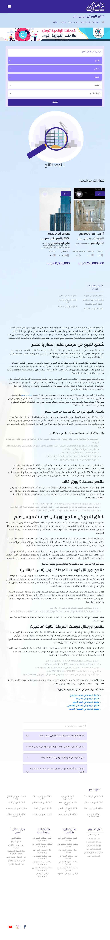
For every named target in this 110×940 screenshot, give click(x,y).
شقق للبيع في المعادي (42, 803)
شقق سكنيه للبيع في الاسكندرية (42, 839)
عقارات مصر (94, 835)
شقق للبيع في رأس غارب (67, 301)
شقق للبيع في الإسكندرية (67, 798)
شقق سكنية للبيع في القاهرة (67, 839)
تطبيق (55, 102)
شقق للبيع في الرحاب (42, 808)
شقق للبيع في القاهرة (93, 797)
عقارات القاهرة (94, 839)
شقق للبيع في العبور (68, 815)
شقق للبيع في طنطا (93, 808)
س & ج (75, 918)
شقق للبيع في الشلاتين (93, 300)
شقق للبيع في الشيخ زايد (16, 798)
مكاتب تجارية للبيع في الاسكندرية (42, 863)
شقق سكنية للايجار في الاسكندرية (42, 845)
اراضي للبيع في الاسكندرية (42, 875)
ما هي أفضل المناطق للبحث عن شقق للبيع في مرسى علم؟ (55, 747)
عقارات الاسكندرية (93, 842)
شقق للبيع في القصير (93, 309)
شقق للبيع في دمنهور (42, 815)
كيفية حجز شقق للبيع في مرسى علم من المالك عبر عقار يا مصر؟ (55, 771)
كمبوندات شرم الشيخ (93, 853)
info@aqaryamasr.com (17, 914)
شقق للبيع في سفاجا (67, 307)
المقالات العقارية (70, 913)
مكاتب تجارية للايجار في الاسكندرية (42, 869)
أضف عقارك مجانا (46, 904)
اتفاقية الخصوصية (70, 923)
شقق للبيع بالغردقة (93, 304)
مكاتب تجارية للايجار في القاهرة (68, 869)
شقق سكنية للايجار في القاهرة (68, 845)
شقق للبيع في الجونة (93, 296)
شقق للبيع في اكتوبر (16, 803)
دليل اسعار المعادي (16, 861)
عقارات (75, 904)
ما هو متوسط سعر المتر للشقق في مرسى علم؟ (55, 736)
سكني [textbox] (96, 69)
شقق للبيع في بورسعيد (16, 808)
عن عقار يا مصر (47, 913)
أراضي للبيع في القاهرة (67, 874)
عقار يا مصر (26, 395)
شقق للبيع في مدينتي (93, 803)
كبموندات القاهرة (94, 846)
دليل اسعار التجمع (16, 864)
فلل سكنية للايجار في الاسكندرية (42, 857)
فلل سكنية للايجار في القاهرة (68, 857)
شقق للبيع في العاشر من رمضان (16, 816)
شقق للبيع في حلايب (68, 296)
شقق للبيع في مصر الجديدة (68, 804)
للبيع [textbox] (97, 61)
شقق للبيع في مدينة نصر (42, 798)
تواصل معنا (49, 918)
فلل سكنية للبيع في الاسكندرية (42, 851)
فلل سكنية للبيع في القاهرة (68, 851)
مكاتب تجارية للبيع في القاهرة (67, 863)
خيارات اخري (55, 93)
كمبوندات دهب (93, 856)
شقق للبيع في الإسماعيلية (93, 816)
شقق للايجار (16, 842)
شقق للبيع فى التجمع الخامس (67, 809)
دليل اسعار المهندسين (16, 857)
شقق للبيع (16, 838)
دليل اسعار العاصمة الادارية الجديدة (16, 852)
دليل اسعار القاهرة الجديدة (16, 846)
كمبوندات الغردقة (93, 849)
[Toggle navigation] (9, 6)
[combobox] (55, 60)
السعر (55, 85)
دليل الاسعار (49, 908)
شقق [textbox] (97, 77)
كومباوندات (73, 908)
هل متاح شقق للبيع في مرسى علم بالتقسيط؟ (55, 758)
